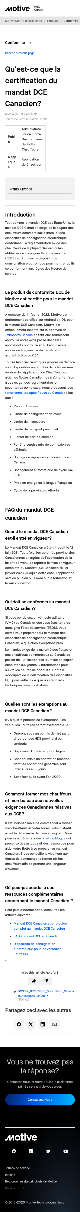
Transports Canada (19, 335)
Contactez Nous (40, 1099)
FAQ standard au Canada (35, 936)
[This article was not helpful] (46, 981)
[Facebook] (19, 1024)
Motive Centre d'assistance (23, 21)
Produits (52, 21)
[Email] (54, 1024)
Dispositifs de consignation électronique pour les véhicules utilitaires (37, 949)
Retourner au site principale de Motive (31, 1181)
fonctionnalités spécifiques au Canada (34, 392)
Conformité (71, 21)
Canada (10, 1188)
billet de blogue (53, 838)
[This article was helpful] (34, 981)
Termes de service (17, 1168)
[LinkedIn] (43, 1024)
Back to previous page (20, 53)
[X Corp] (31, 1024)
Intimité (10, 1175)
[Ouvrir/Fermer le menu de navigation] (56, 8)
